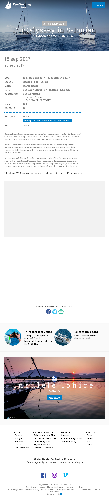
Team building (68, 441)
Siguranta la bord (42, 444)
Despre (18, 435)
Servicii (65, 432)
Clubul (18, 432)
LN (61, 494)
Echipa (18, 438)
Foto (89, 441)
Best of (90, 432)
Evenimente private (71, 438)
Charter (65, 435)
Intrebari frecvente (43, 447)
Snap (89, 435)
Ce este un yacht (42, 441)
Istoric (18, 444)
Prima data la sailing (44, 435)
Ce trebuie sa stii (43, 432)
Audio (90, 444)
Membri (19, 441)
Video (90, 438)
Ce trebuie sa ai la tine (45, 438)
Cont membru (22, 447)
